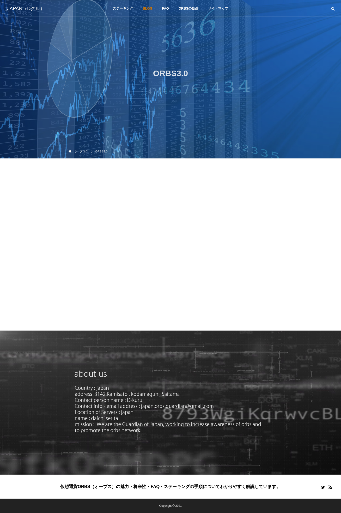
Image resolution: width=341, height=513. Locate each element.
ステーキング (123, 8)
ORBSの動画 (188, 8)
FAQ (165, 8)
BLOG (147, 8)
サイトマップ (218, 8)
